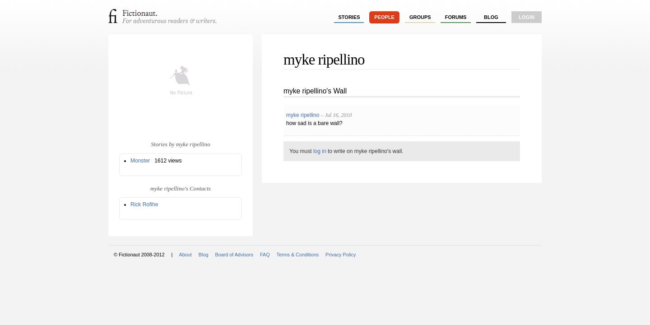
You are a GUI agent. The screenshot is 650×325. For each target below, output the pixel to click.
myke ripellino (302, 115)
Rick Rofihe (144, 204)
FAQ (265, 254)
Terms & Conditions (298, 254)
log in (319, 151)
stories (349, 17)
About (185, 254)
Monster (140, 161)
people (384, 17)
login (526, 17)
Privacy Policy (340, 254)
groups (420, 17)
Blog (491, 17)
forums (456, 17)
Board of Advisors (234, 254)
